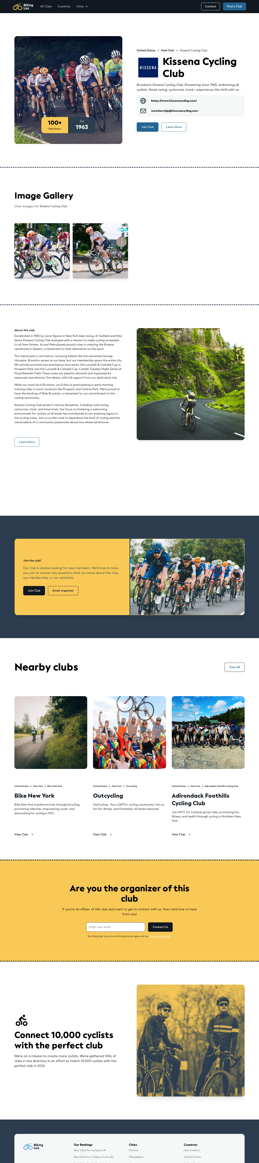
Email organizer (63, 590)
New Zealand (192, 1150)
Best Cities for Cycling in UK (90, 1150)
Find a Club (234, 6)
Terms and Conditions (160, 936)
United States (192, 1157)
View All (234, 667)
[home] (23, 6)
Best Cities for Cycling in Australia (93, 1157)
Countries (64, 6)
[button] (82, 6)
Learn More (174, 127)
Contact (210, 6)
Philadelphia (136, 1157)
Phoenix (133, 1150)
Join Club (147, 127)
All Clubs (46, 6)
